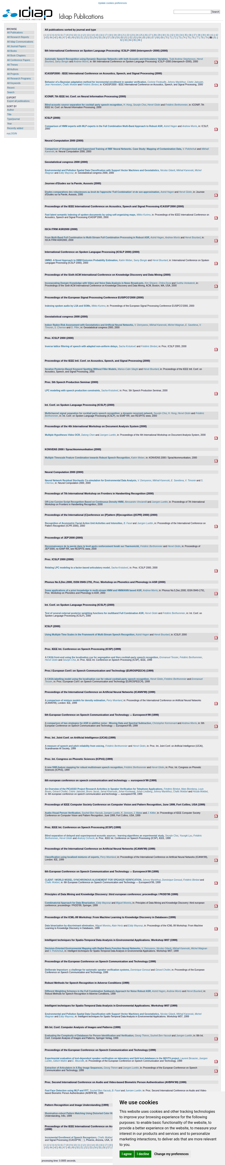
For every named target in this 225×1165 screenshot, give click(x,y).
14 (92, 35)
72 (175, 37)
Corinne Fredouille (156, 82)
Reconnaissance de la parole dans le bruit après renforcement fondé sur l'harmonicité (92, 546)
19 (114, 35)
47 (64, 37)
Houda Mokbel (200, 791)
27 (150, 35)
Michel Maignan (176, 325)
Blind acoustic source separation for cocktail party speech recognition (83, 105)
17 (106, 35)
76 (193, 37)
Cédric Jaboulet (195, 82)
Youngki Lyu (186, 835)
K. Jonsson (126, 813)
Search (11, 92)
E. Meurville (78, 1061)
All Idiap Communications (20, 41)
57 (109, 37)
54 (95, 37)
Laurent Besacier (189, 1058)
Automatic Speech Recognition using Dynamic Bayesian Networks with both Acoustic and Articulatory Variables (106, 59)
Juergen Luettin (108, 435)
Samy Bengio (61, 61)
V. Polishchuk (189, 149)
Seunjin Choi (139, 105)
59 (117, 37)
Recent (11, 88)
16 (101, 35)
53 (91, 37)
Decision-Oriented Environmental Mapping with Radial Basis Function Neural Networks (92, 948)
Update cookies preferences (112, 3)
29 (159, 35)
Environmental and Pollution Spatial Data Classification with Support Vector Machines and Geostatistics (102, 170)
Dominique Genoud (172, 880)
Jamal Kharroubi (108, 791)
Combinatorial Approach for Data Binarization (70, 903)
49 (73, 37)
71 (170, 37)
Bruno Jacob (92, 791)
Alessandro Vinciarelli (136, 502)
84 (130, 40)
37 (194, 35)
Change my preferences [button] (171, 1154)
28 (154, 35)
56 (104, 37)
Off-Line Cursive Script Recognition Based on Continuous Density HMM (84, 502)
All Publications (15, 32)
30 (163, 35)
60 (122, 37)
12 (83, 35)
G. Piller (75, 327)
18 (110, 35)
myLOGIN (12, 133)
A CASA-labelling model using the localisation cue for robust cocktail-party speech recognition (97, 679)
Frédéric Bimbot (90, 84)
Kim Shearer (151, 283)
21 (123, 35)
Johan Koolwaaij (126, 791)
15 (97, 35)
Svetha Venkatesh (185, 283)
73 (179, 37)
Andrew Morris (81, 61)
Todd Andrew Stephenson (182, 59)
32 (172, 35)
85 (135, 40)
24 (137, 35)
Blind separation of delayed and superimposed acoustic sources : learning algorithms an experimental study (104, 835)
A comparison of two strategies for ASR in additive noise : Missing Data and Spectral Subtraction (98, 723)
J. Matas (138, 813)
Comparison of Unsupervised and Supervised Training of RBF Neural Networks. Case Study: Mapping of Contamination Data (113, 149)
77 (197, 37)
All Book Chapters (16, 55)
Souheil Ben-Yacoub (92, 813)
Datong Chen (88, 435)
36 (190, 35)
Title (9, 114)
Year (9, 123)
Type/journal (13, 119)
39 (203, 35)
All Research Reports (18, 37)
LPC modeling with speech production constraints (72, 390)
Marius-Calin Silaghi (128, 369)
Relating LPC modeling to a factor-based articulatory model (77, 567)
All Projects (13, 74)
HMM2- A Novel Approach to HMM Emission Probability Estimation (81, 260)
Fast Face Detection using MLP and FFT (66, 1090)
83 (126, 40)
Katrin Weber (125, 260)
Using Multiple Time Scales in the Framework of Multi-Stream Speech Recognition (89, 634)
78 (202, 37)
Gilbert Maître (60, 1061)
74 (184, 37)
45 (55, 37)
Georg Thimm (142, 1035)
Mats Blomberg (189, 789)
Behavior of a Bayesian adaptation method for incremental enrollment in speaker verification (95, 82)
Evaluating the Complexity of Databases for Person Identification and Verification (89, 1035)
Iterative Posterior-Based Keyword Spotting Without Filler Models (81, 369)
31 (168, 35)
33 (176, 35)
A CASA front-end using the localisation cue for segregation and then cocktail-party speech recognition (101, 657)
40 (208, 35)
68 (157, 37)
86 (139, 40)
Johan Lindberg (144, 791)
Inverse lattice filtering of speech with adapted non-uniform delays (81, 346)
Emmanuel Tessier (168, 657)
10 (74, 35)
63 (135, 37)
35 (185, 35)
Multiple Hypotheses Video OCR (62, 435)
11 (79, 35)
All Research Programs (19, 78)
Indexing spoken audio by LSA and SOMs (67, 306)
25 (141, 35)
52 (86, 37)
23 (132, 35)
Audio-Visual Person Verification (62, 813)
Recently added (15, 128)
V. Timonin (190, 480)
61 (126, 37)
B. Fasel (128, 523)
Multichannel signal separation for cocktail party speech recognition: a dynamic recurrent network (98, 413)
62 (131, 37)
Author (10, 110)
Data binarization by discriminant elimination (69, 925)
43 (46, 37)
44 (51, 37)
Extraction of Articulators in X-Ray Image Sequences (73, 1068)
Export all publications (18, 101)
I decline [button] (143, 1154)
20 (119, 35)
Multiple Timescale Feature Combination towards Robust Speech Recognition (87, 457)
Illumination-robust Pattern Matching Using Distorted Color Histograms (84, 1113)
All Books (12, 51)
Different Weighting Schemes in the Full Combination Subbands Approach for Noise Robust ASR (98, 991)
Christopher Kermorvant (164, 723)
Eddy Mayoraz (66, 173)
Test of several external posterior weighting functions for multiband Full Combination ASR (94, 613)
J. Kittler (151, 813)
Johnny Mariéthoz (176, 82)
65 (144, 37)
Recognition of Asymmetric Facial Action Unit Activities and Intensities (83, 523)
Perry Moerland (114, 700)
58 (113, 37)
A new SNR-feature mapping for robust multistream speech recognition (84, 767)
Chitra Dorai (165, 283)
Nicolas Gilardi (167, 170)
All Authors (12, 69)
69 (162, 37)
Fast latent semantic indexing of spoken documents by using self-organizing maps (90, 214)
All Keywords (13, 83)
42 (217, 35)
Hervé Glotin (153, 105)
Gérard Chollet (60, 791)
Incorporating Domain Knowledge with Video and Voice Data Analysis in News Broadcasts (94, 283)
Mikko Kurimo (144, 214)
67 (153, 37)
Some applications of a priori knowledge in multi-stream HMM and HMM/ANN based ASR (93, 590)
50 (77, 37)
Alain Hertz (117, 925)
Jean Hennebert (53, 84)
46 (59, 37)
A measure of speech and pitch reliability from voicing (74, 746)
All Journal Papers (16, 46)
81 (215, 37)
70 (166, 37)
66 (148, 37)
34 (181, 35)
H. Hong (127, 105)
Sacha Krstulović (127, 346)
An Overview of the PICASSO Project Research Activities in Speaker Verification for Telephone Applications (103, 789)
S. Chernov (60, 327)
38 (199, 35)
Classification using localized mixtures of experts (72, 857)
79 (206, 37)
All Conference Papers (18, 60)
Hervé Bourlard (193, 237)
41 (212, 35)
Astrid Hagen (170, 126)
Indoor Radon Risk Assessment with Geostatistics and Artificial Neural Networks (89, 325)
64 (140, 37)
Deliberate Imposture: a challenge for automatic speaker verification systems (87, 970)
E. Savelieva (191, 325)
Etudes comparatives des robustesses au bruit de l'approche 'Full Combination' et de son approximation (102, 192)
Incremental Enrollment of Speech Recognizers (70, 1137)
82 (121, 40)
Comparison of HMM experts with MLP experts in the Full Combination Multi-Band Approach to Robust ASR (104, 126)
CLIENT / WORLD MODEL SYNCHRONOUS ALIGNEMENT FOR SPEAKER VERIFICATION (93, 880)
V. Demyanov (141, 325)
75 (188, 37)
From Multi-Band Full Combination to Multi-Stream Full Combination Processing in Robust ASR (97, 237)
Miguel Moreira (123, 903)
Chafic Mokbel (70, 84)
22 (128, 35)
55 (100, 37)
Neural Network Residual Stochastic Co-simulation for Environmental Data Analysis (90, 480)
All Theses (12, 64)
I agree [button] (127, 1154)
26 (145, 35)
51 (82, 37)
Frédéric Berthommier (176, 105)
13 (88, 35)
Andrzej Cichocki (85, 838)
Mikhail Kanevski (184, 170)
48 (68, 37)
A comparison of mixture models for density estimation (75, 700)
